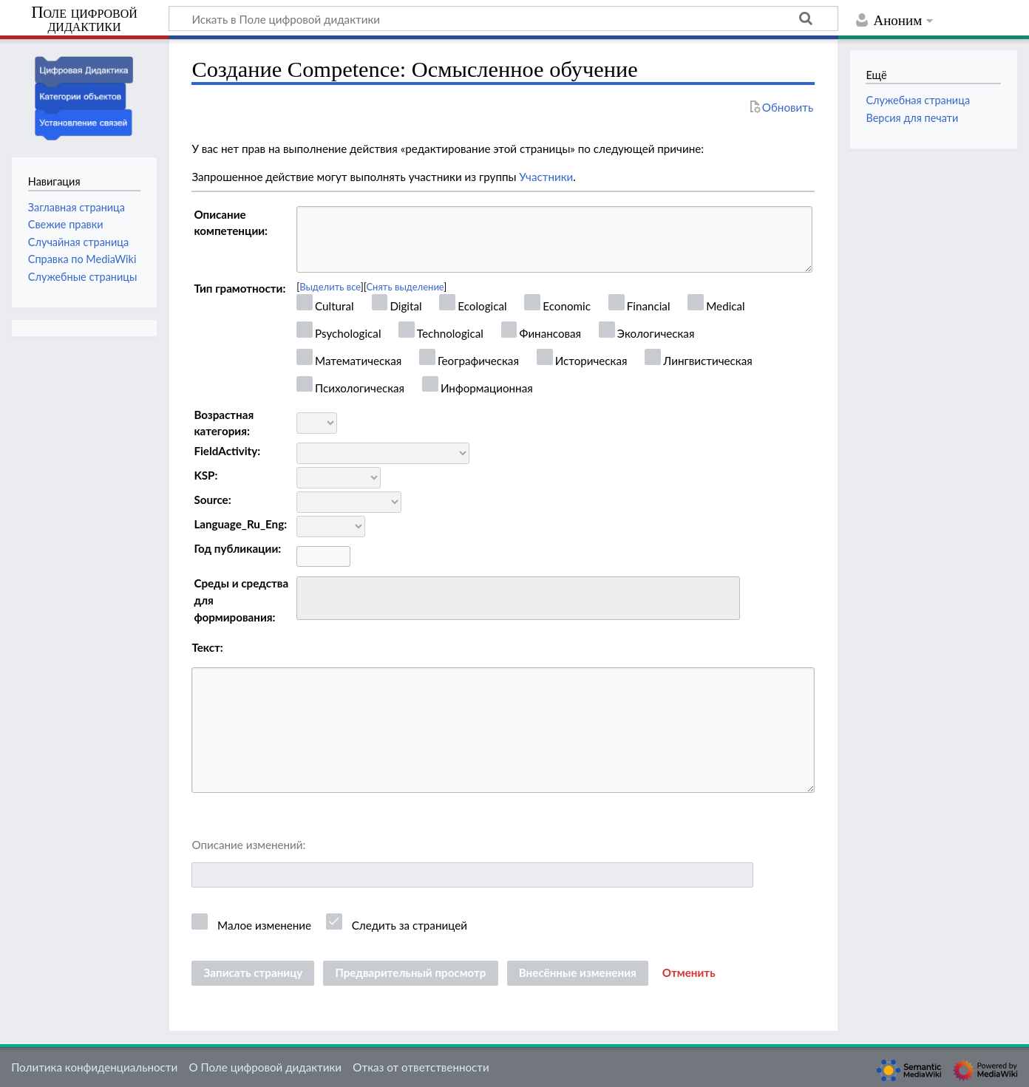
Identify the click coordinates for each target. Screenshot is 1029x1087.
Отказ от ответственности (421, 1067)
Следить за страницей (409, 925)
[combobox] (518, 598)
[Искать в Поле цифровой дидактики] (503, 18)
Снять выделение (405, 287)
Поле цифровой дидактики (84, 19)
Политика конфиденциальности (94, 1067)
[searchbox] (311, 596)
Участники (546, 176)
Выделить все (330, 287)
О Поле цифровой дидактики (265, 1067)
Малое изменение (264, 925)
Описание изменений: (248, 844)
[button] (689, 973)
